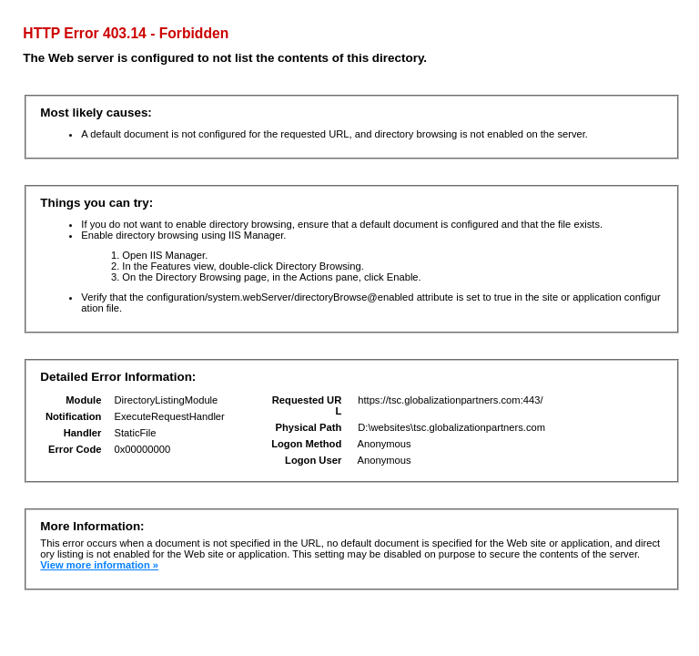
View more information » (99, 564)
